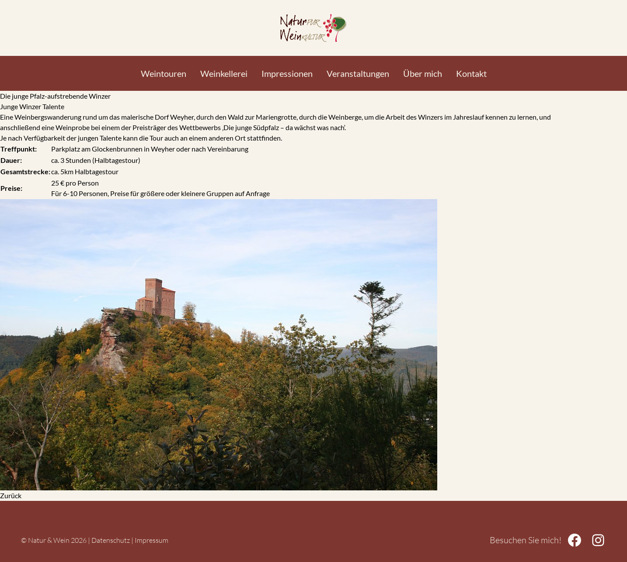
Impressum (151, 540)
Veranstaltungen (358, 73)
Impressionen (287, 73)
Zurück (10, 495)
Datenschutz (110, 540)
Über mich (422, 73)
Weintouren (163, 73)
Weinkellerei (223, 73)
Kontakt (471, 73)
